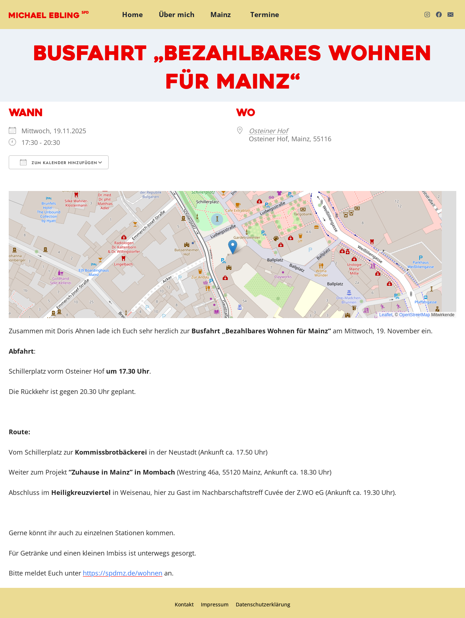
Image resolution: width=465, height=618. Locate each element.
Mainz (220, 14)
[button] (232, 247)
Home (132, 14)
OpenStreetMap (414, 314)
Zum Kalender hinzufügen (58, 162)
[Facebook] (439, 14)
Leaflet (385, 314)
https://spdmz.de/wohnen (122, 573)
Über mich (176, 14)
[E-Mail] (450, 14)
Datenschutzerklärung (263, 604)
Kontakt (184, 604)
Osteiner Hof (268, 130)
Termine (264, 14)
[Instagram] (427, 14)
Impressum (215, 604)
